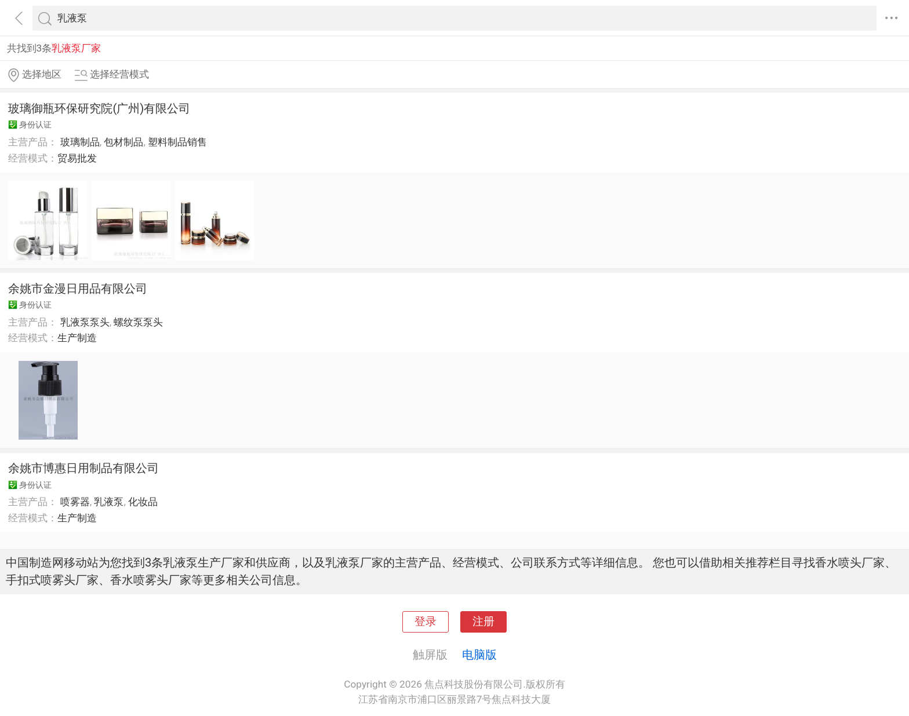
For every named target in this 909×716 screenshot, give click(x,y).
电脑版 (479, 655)
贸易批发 (77, 158)
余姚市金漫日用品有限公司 (77, 288)
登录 (425, 621)
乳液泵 (108, 501)
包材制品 (123, 142)
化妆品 (143, 501)
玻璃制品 (80, 142)
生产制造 (77, 338)
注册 (483, 621)
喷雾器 (75, 501)
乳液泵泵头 (85, 322)
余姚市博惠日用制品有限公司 (83, 468)
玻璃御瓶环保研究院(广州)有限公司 (99, 108)
